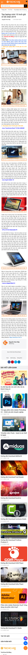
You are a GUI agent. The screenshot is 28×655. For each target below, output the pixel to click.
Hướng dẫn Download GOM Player (12, 563)
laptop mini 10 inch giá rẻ (8, 33)
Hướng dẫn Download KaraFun (11, 498)
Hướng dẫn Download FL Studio (11, 628)
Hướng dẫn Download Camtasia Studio (13, 519)
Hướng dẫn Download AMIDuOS (11, 456)
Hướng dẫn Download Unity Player (12, 584)
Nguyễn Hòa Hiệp (6, 19)
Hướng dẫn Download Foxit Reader (12, 477)
